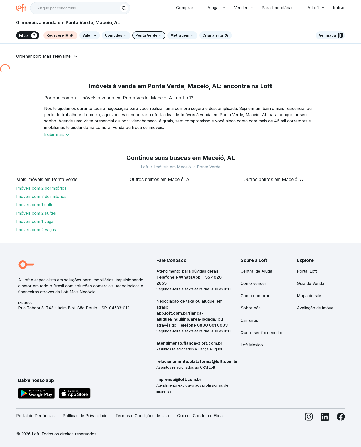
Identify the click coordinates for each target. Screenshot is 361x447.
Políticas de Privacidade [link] (85, 415)
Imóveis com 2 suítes (36, 213)
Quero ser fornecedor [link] (262, 332)
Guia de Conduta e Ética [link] (200, 415)
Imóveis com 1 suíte (34, 204)
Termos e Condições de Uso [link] (142, 415)
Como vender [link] (253, 283)
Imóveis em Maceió (172, 166)
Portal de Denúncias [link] (35, 415)
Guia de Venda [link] (310, 283)
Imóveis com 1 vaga (34, 221)
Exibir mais (57, 134)
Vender (244, 7)
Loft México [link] (252, 344)
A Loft (316, 7)
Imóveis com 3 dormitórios (41, 196)
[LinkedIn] (325, 418)
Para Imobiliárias (280, 7)
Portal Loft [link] (307, 271)
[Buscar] (124, 8)
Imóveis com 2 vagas (36, 229)
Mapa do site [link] (309, 295)
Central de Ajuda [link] (256, 271)
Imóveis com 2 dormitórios (41, 188)
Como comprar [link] (255, 295)
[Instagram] (309, 418)
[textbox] (80, 8)
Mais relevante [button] (57, 56)
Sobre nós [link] (251, 307)
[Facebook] (341, 418)
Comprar (187, 7)
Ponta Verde (208, 166)
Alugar (216, 7)
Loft (144, 166)
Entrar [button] (339, 7)
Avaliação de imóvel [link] (315, 307)
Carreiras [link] (249, 320)
